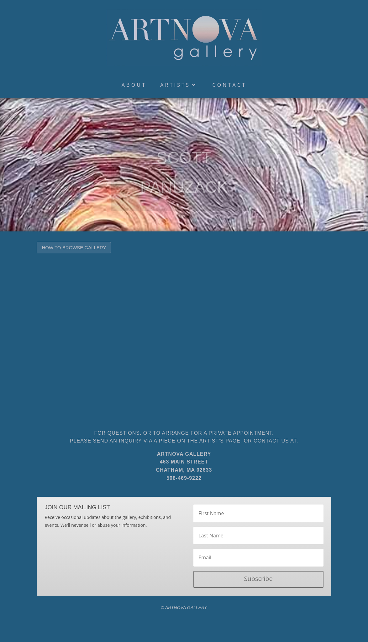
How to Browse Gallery (74, 247)
